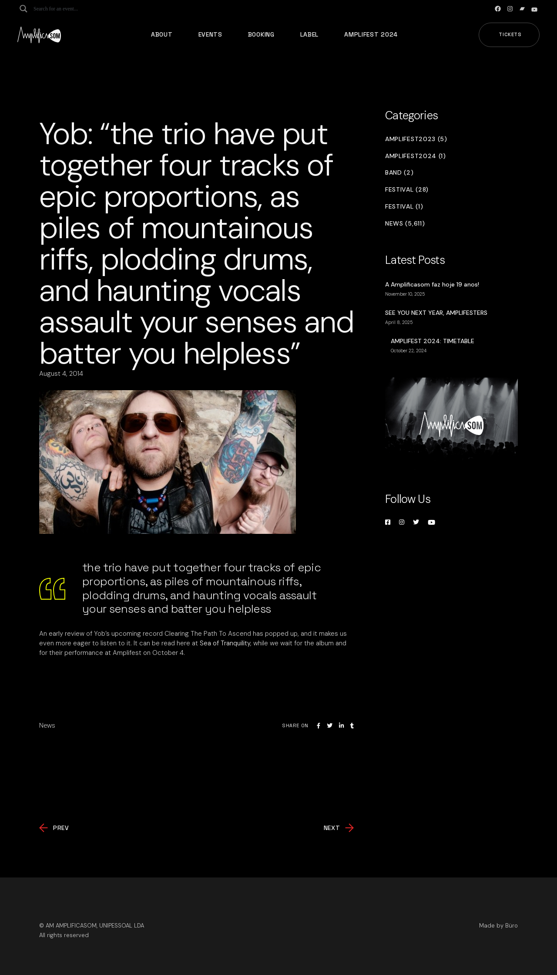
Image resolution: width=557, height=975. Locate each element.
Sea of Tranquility (225, 643)
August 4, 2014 (61, 373)
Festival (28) (407, 189)
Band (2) (399, 172)
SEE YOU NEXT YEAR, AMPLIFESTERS (436, 313)
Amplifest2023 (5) (416, 139)
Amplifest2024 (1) (415, 156)
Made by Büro (498, 925)
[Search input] (68, 9)
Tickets (510, 34)
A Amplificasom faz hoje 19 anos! (432, 284)
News (47, 725)
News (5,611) (405, 223)
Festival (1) (404, 206)
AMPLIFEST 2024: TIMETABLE (432, 341)
